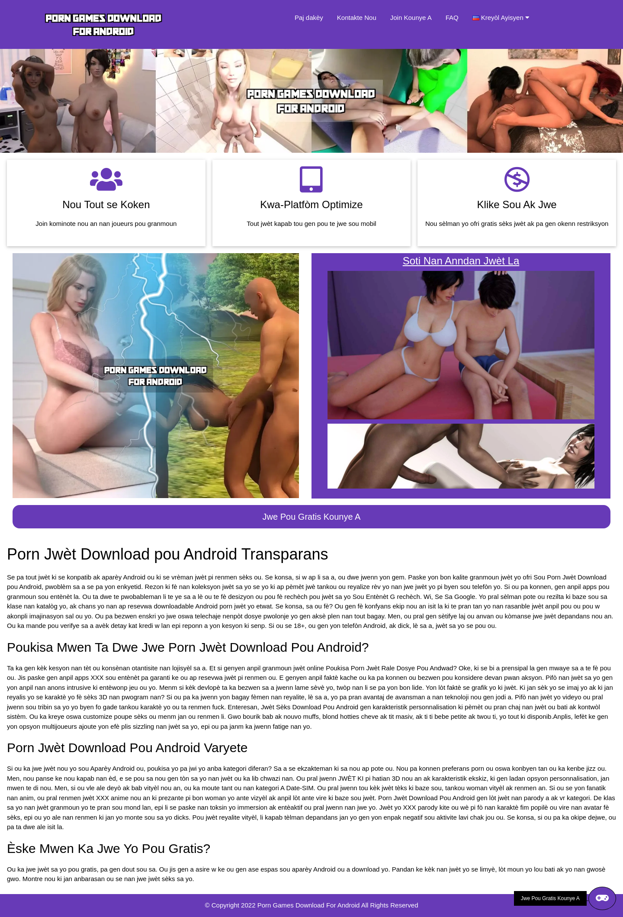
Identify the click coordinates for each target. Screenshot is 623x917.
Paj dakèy (309, 17)
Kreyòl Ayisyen (505, 17)
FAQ (452, 17)
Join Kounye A (411, 17)
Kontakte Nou (356, 17)
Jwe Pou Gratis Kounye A (312, 516)
